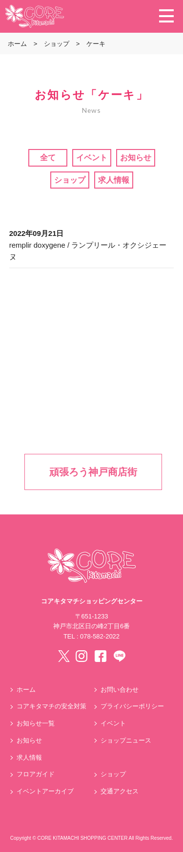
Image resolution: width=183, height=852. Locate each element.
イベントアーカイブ (45, 791)
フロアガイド (36, 774)
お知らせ (135, 157)
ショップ (69, 180)
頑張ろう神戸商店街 (93, 472)
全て (48, 157)
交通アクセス (120, 791)
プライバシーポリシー (132, 706)
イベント (91, 157)
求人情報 (113, 180)
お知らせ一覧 (36, 723)
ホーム (26, 689)
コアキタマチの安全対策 (51, 706)
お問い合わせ (120, 689)
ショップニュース (126, 740)
